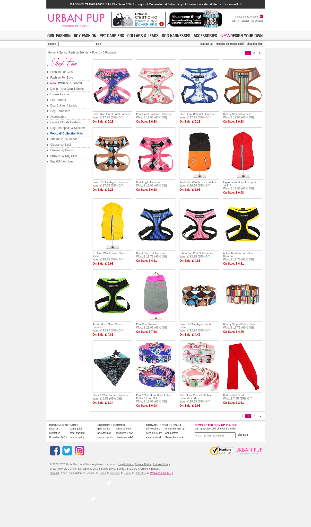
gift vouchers (153, 428)
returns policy (77, 437)
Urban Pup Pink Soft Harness (197, 253)
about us (53, 428)
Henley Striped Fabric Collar (240, 324)
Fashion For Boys (61, 77)
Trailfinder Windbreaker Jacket (198, 182)
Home (52, 52)
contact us (54, 433)
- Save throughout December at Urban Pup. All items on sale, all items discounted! (155, 4)
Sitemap (115, 473)
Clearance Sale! (60, 144)
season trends (105, 437)
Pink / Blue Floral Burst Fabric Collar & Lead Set (154, 397)
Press (127, 473)
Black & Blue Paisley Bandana (111, 395)
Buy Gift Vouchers (62, 161)
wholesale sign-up (174, 428)
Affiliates (141, 473)
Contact (54, 473)
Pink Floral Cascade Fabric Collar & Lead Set (196, 397)
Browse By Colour (62, 150)
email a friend (153, 437)
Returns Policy (161, 464)
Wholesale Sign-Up (161, 473)
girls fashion (103, 428)
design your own (124, 433)
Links (103, 473)
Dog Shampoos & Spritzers (68, 128)
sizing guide (76, 428)
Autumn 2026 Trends (63, 139)
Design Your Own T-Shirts (67, 88)
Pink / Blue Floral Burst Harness (111, 114)
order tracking (77, 433)
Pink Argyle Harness (148, 182)
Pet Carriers (58, 100)
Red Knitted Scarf (233, 395)
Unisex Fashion (60, 94)
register (245, 20)
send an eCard (154, 433)
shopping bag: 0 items (248, 16)
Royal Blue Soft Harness (150, 253)
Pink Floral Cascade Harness (153, 114)
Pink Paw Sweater (147, 324)
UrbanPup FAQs (58, 437)
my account (257, 20)
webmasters (171, 433)
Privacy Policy (143, 464)
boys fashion (104, 433)
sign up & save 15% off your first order (215, 428)
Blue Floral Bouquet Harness (197, 114)
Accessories (58, 116)
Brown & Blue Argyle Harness (110, 182)
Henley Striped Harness (237, 114)
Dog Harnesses (60, 111)
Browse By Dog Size (63, 156)
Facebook (174, 437)
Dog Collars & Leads (63, 105)
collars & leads (123, 428)
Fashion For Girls (61, 72)
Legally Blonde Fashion (65, 122)
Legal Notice (125, 464)
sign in (235, 20)
